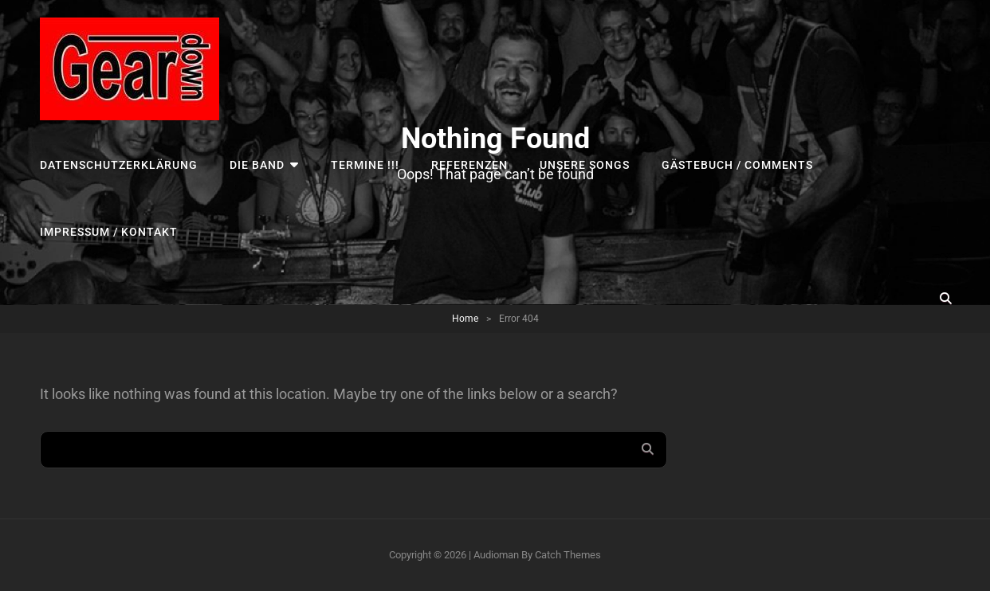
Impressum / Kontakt (109, 231)
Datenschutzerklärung (119, 165)
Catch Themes (568, 555)
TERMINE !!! (365, 165)
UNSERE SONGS (585, 165)
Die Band (257, 165)
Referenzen (469, 165)
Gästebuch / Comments (737, 165)
